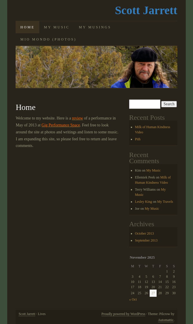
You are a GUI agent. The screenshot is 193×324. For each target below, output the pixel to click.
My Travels (165, 202)
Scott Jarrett (146, 10)
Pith (137, 139)
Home (27, 27)
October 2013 (144, 233)
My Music (57, 27)
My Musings (95, 27)
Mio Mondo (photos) (48, 39)
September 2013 (146, 240)
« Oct (133, 299)
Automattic (166, 320)
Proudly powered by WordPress (123, 314)
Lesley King (143, 202)
